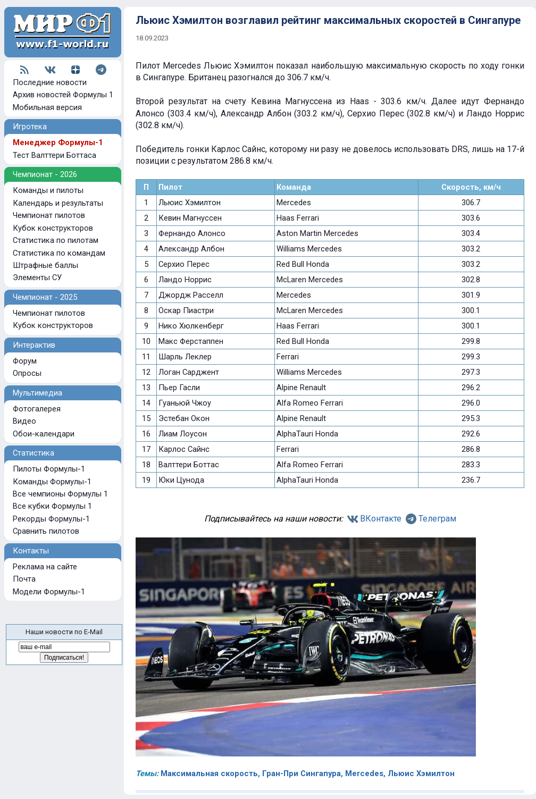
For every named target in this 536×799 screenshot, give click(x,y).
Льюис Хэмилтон (421, 773)
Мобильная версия (47, 107)
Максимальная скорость (209, 773)
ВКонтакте (380, 519)
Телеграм (437, 519)
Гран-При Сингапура (301, 773)
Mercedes (364, 773)
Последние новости (50, 82)
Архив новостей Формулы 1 (63, 94)
